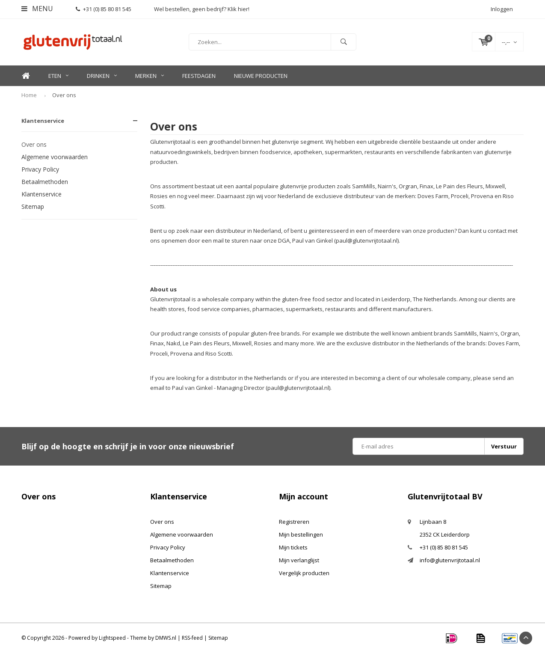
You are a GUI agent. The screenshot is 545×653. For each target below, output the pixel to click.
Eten (58, 76)
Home (26, 75)
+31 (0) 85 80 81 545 (103, 9)
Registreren (294, 521)
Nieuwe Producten (260, 76)
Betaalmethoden (44, 182)
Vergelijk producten (304, 573)
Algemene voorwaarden (54, 157)
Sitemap (32, 206)
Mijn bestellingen (301, 534)
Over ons (64, 95)
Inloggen (502, 9)
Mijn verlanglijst (299, 560)
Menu (37, 8)
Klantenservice (42, 121)
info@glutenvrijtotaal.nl (450, 560)
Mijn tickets (293, 547)
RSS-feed (192, 637)
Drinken (102, 76)
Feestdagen (199, 76)
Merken (149, 76)
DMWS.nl (165, 637)
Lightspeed (112, 637)
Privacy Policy (40, 169)
